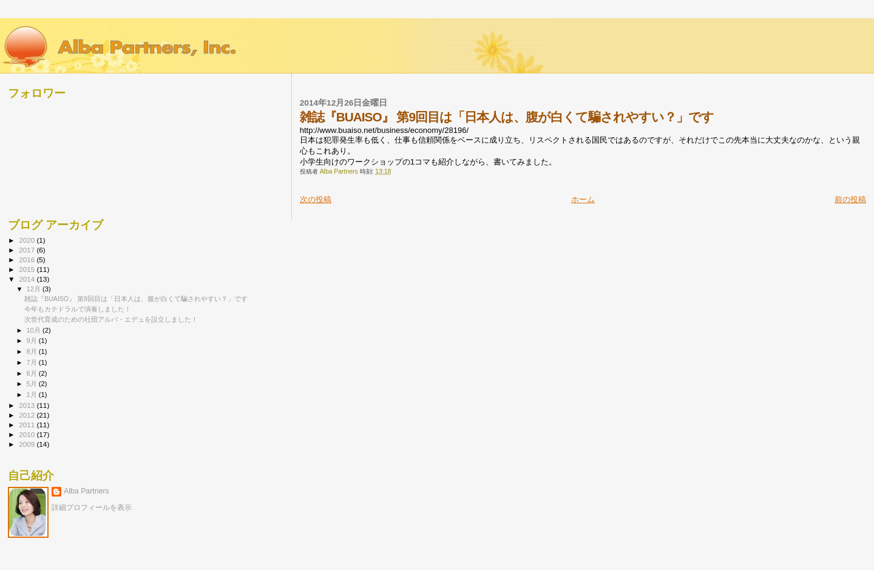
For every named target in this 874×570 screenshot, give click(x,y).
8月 (33, 351)
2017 (27, 250)
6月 (33, 373)
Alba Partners (86, 491)
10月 (34, 330)
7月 (33, 362)
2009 (27, 444)
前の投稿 (850, 199)
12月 (34, 289)
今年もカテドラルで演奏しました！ (77, 309)
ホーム (583, 199)
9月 (33, 340)
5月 (33, 383)
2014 (27, 279)
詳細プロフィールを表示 (92, 507)
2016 (27, 259)
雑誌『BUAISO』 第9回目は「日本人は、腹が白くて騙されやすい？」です (136, 298)
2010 (27, 434)
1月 (33, 394)
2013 (27, 405)
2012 (27, 415)
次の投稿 (315, 199)
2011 (27, 425)
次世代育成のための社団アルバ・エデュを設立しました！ (111, 319)
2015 (27, 269)
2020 (27, 240)
